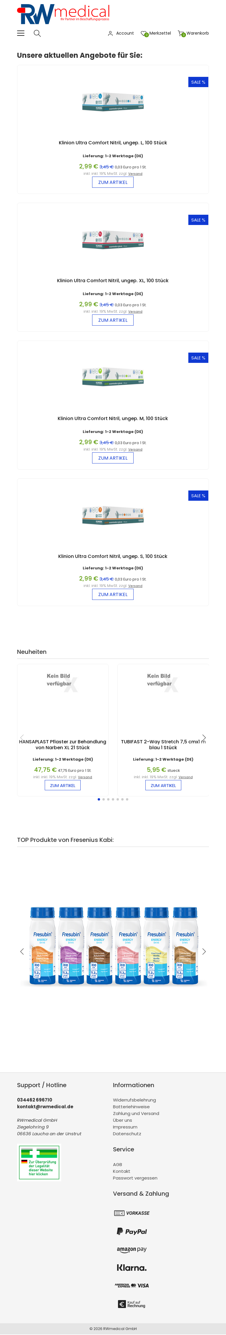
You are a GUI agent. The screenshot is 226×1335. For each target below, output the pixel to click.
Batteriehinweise (131, 1107)
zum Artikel (112, 182)
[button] (99, 800)
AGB (117, 1165)
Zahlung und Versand (136, 1114)
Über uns (122, 1121)
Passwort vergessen (135, 1178)
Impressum (125, 1128)
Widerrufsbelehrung (134, 1101)
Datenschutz (127, 1134)
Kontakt (121, 1172)
